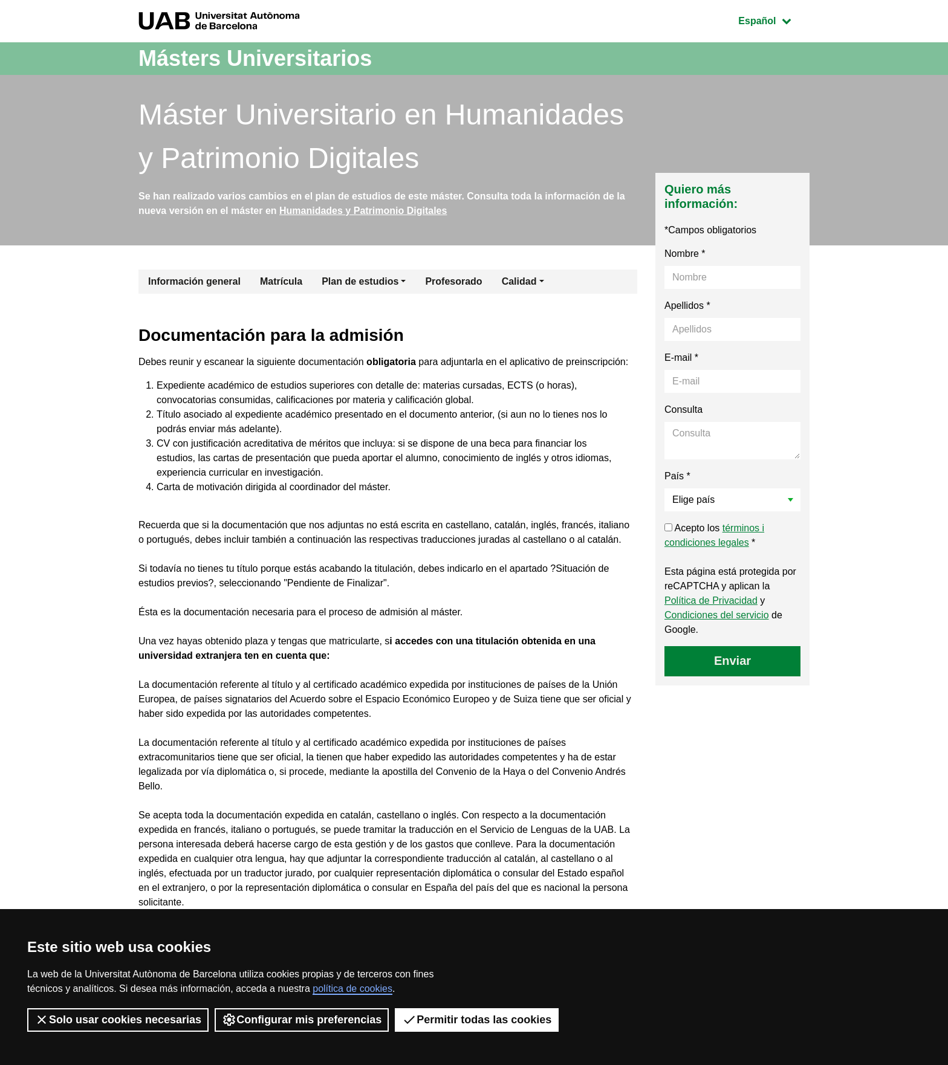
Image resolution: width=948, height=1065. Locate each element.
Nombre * (685, 253)
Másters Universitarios (255, 58)
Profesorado (453, 281)
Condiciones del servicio (716, 615)
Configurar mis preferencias (301, 1019)
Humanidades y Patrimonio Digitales (363, 211)
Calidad (519, 281)
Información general (194, 281)
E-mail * (681, 357)
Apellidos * (687, 305)
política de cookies (352, 988)
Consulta (683, 409)
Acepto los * (714, 535)
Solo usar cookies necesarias (117, 1019)
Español (774, 19)
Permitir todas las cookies (476, 1019)
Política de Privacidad (711, 600)
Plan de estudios (360, 281)
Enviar (732, 660)
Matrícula (281, 281)
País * (677, 476)
